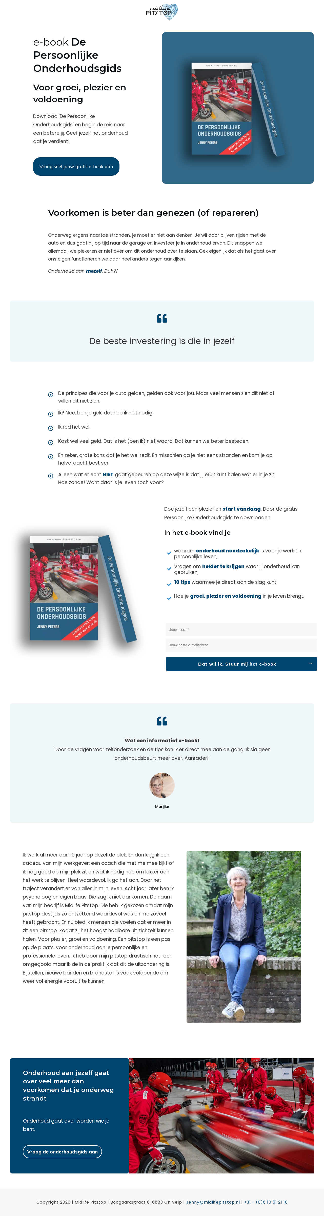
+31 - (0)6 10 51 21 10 (266, 1202)
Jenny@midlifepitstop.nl (213, 1202)
